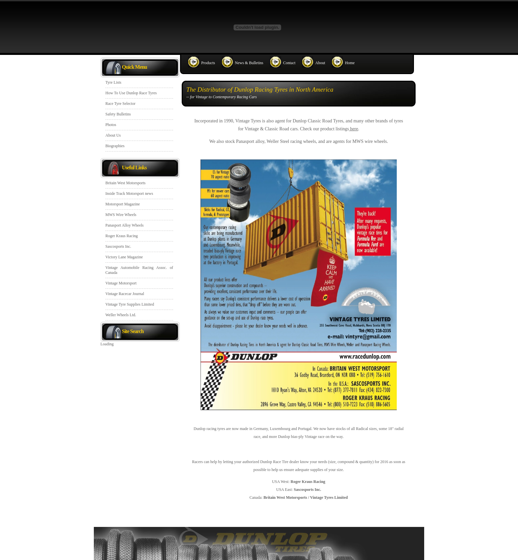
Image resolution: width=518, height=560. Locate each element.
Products (208, 63)
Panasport (245, 141)
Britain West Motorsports (125, 183)
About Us (113, 135)
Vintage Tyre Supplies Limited (129, 304)
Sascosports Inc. (118, 246)
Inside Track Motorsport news (129, 193)
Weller (273, 141)
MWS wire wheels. (370, 141)
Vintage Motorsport (120, 283)
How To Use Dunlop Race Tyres (131, 93)
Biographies (115, 146)
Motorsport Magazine (122, 204)
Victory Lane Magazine (124, 257)
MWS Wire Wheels (120, 214)
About (320, 63)
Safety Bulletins (118, 114)
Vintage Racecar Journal (124, 293)
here (353, 128)
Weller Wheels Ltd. (120, 315)
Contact (289, 63)
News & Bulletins (249, 63)
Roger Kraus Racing (121, 236)
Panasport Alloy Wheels (124, 225)
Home (349, 63)
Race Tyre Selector (120, 103)
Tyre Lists (113, 82)
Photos (110, 124)
